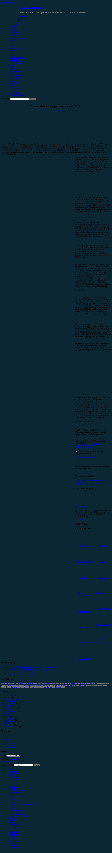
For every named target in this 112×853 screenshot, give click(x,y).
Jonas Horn (13, 81)
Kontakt (8, 745)
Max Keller (13, 91)
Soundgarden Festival (83, 472)
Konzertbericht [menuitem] (15, 775)
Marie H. (13, 87)
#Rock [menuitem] (12, 796)
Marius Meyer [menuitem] (14, 841)
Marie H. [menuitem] (13, 840)
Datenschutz (9, 735)
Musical (83, 685)
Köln (51, 685)
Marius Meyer (14, 89)
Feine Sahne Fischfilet (14, 685)
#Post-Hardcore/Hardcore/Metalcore (22, 52)
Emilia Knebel (15, 77)
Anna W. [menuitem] (13, 826)
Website (78, 457)
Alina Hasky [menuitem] (14, 822)
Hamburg (27, 685)
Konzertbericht (15, 22)
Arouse (22, 759)
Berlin (29, 683)
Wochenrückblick (11, 727)
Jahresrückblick (15, 32)
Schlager (9, 687)
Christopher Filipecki (17, 75)
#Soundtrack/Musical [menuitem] (17, 814)
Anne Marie (4, 683)
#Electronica (14, 60)
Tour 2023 (20, 687)
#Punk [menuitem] (12, 806)
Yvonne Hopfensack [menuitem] (17, 847)
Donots (67, 683)
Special (12, 36)
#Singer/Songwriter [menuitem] (16, 810)
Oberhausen (99, 685)
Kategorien (23, 17)
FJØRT (22, 685)
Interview (13, 28)
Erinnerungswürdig (16, 38)
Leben (7, 713)
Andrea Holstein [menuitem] (15, 824)
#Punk (12, 54)
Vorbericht (23, 21)
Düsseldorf (83, 683)
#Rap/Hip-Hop (15, 56)
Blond (43, 683)
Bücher (7, 697)
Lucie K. (13, 85)
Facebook (85, 457)
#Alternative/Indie (16, 48)
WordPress (13, 759)
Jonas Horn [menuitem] (13, 834)
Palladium (3, 687)
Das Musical (61, 683)
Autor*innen (9, 66)
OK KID (105, 685)
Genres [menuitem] (7, 795)
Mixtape (8, 715)
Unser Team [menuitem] (14, 820)
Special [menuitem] (12, 789)
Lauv (54, 685)
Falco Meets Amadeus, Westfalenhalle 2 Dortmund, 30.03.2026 (27, 671)
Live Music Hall (76, 685)
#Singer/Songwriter (16, 58)
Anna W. (13, 73)
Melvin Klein (14, 93)
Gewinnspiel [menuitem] (14, 783)
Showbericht (14, 26)
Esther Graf (100, 683)
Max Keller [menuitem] (13, 843)
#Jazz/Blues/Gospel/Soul (18, 64)
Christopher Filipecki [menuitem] (17, 828)
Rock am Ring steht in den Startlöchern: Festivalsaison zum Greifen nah (30, 667)
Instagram (37, 685)
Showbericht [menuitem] (14, 779)
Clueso (56, 683)
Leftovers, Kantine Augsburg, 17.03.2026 (19, 673)
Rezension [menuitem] (13, 771)
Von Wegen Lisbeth (35, 687)
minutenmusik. (31, 7)
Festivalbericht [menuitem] (15, 777)
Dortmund (72, 683)
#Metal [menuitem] (12, 802)
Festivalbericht (15, 24)
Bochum (47, 683)
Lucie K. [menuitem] (13, 838)
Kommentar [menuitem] (14, 787)
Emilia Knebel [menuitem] (15, 830)
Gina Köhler (14, 79)
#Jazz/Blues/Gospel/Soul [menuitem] (18, 816)
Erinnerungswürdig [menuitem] (16, 791)
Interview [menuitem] (13, 781)
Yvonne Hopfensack (17, 95)
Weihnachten (43, 687)
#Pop (11, 46)
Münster (93, 685)
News (7, 717)
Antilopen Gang (23, 683)
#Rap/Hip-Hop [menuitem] (15, 808)
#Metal (12, 50)
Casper (52, 683)
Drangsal (77, 683)
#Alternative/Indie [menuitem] (16, 800)
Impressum (9, 739)
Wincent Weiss (51, 687)
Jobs (6, 741)
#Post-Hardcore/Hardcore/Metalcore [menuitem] (22, 804)
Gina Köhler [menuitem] (14, 832)
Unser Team (14, 67)
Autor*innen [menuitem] (9, 818)
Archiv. (3, 755)
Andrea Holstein (15, 71)
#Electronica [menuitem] (14, 812)
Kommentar (14, 34)
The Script (14, 687)
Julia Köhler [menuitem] (14, 836)
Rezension (23, 19)
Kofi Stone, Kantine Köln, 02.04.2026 (18, 669)
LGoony (64, 685)
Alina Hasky (14, 69)
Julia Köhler (14, 83)
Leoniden (58, 685)
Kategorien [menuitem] (9, 769)
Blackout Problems (36, 683)
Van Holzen (26, 687)
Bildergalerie (14, 40)
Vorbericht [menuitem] (13, 773)
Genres (7, 42)
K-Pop (42, 685)
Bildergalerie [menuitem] (14, 793)
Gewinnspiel (14, 30)
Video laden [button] (88, 453)
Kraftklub (47, 685)
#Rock (12, 44)
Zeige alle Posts (80, 520)
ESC (95, 683)
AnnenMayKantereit (13, 683)
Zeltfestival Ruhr (60, 687)
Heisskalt (32, 685)
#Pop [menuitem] (11, 798)
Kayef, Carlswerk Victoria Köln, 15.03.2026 (20, 675)
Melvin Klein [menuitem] (14, 845)
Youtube (93, 457)
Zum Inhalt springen (8, 2)
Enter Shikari (89, 683)
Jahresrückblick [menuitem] (15, 785)
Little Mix (69, 685)
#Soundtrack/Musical (17, 62)
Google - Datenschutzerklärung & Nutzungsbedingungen (87, 446)
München (88, 685)
